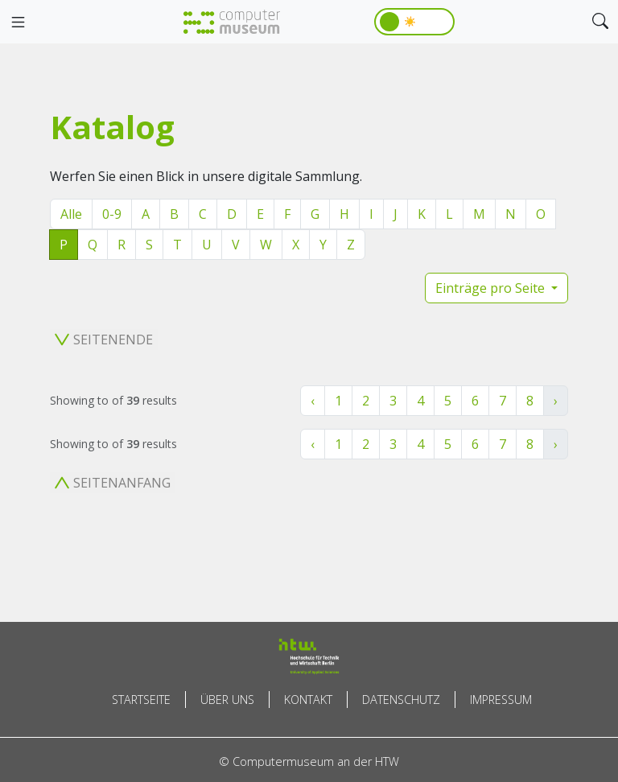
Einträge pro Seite (491, 288)
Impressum (501, 699)
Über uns (227, 699)
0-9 (112, 214)
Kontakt (308, 699)
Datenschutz (401, 699)
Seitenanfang (113, 483)
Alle (71, 214)
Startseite (141, 699)
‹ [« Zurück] (313, 401)
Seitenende (104, 339)
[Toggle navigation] (17, 22)
